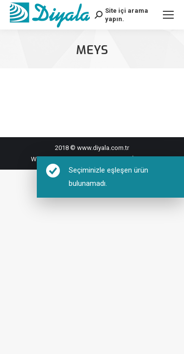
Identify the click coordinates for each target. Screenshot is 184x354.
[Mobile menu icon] (168, 15)
